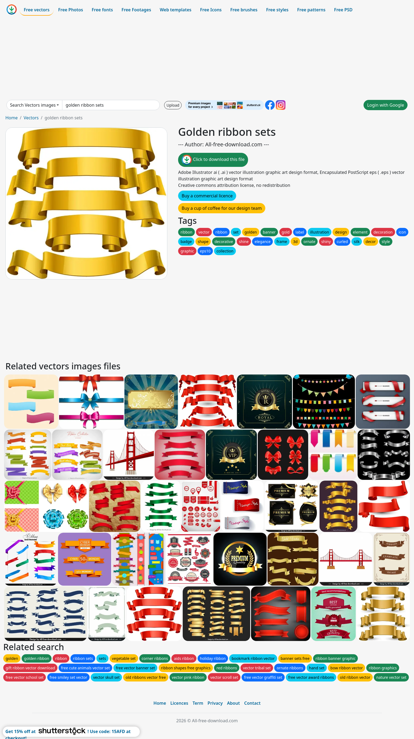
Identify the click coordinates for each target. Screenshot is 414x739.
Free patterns (311, 10)
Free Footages (136, 10)
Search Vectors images (33, 105)
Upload (173, 105)
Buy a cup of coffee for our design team (222, 208)
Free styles (277, 10)
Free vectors (36, 10)
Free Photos (70, 10)
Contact (252, 703)
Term (197, 703)
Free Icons (211, 10)
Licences (179, 703)
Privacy (215, 703)
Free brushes (243, 10)
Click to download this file (213, 160)
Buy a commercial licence (207, 196)
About (233, 703)
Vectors (31, 118)
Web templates (175, 10)
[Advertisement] (207, 58)
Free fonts (102, 10)
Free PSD (343, 10)
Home (11, 118)
